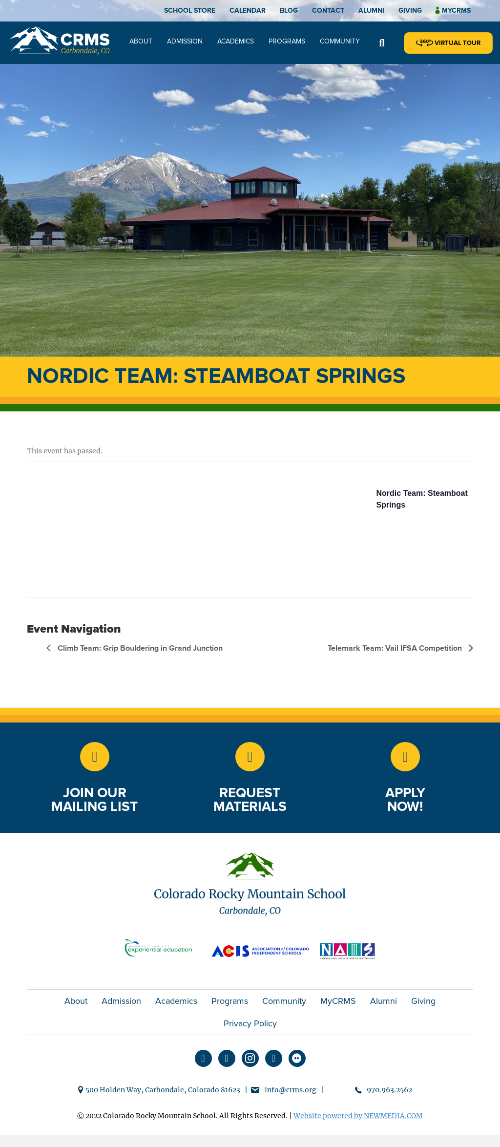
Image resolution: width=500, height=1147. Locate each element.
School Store (189, 10)
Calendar (247, 10)
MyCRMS (338, 1001)
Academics (235, 41)
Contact (328, 10)
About (140, 41)
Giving (410, 10)
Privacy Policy (250, 1023)
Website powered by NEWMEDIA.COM (358, 1115)
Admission (185, 41)
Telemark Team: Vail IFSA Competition (396, 648)
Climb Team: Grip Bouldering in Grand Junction (139, 648)
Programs (287, 41)
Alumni (371, 10)
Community (340, 41)
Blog (289, 10)
